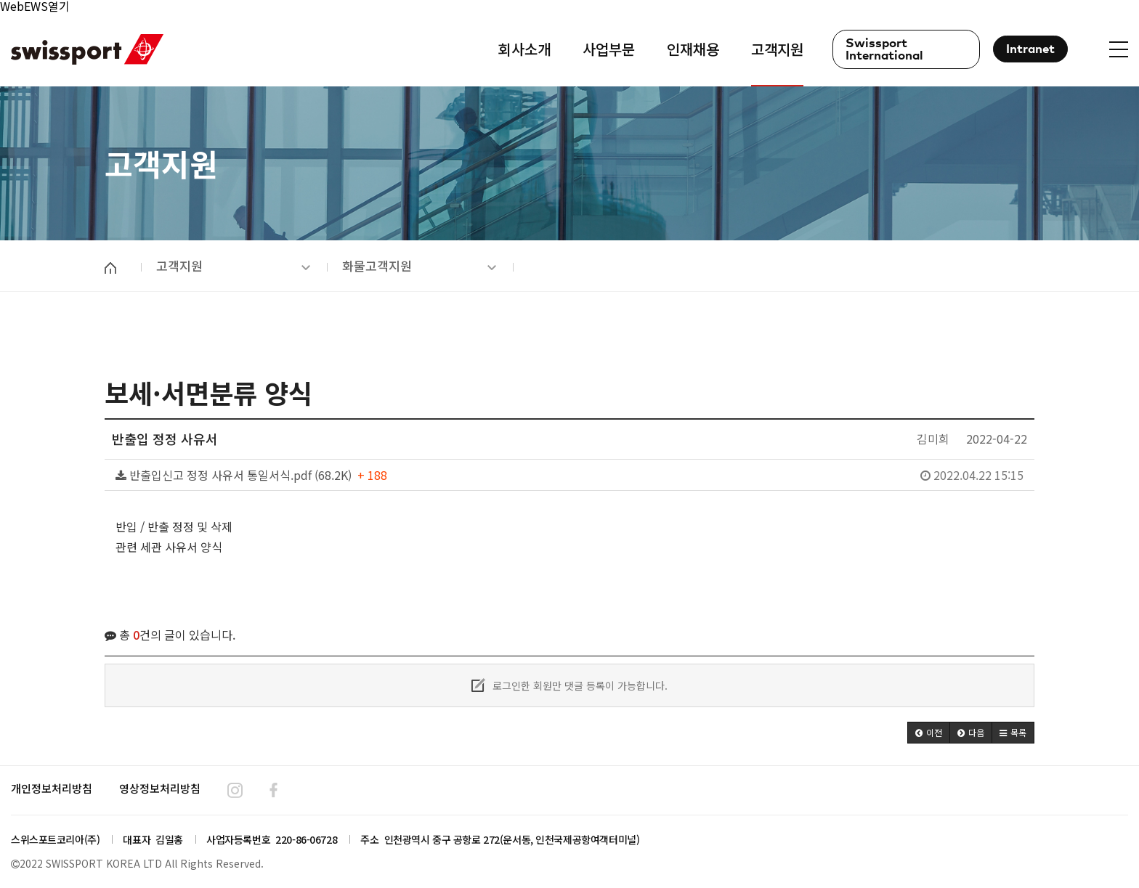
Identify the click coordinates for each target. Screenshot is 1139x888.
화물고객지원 (419, 265)
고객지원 (233, 265)
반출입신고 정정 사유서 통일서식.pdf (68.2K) (569, 475)
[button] (928, 733)
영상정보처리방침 (159, 788)
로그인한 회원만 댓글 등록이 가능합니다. (569, 685)
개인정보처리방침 (51, 788)
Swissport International (884, 50)
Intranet (1030, 50)
